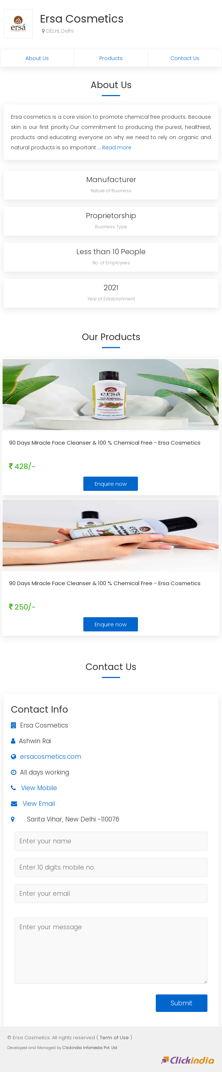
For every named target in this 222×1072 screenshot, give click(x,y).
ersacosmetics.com (50, 756)
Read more (116, 147)
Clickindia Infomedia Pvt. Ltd (90, 1048)
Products (111, 58)
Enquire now (111, 484)
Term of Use (114, 1037)
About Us (37, 58)
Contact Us (184, 58)
